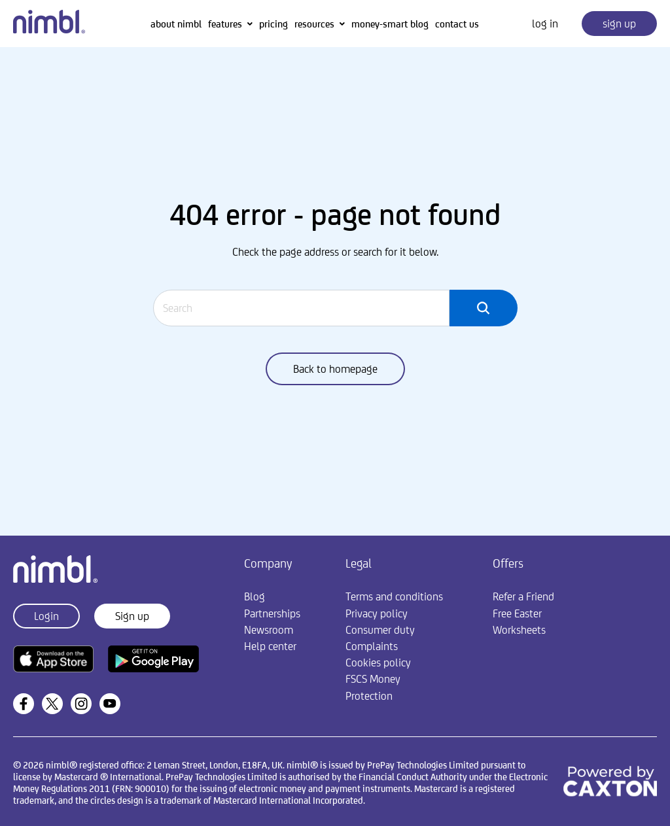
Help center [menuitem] (270, 646)
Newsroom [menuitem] (268, 629)
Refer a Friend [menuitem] (523, 596)
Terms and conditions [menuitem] (394, 596)
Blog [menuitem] (254, 596)
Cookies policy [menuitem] (378, 662)
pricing (273, 23)
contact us (457, 23)
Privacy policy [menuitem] (376, 613)
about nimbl (176, 23)
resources (314, 23)
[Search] (301, 308)
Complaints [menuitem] (371, 646)
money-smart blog (390, 23)
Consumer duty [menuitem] (380, 629)
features (225, 23)
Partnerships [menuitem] (272, 613)
